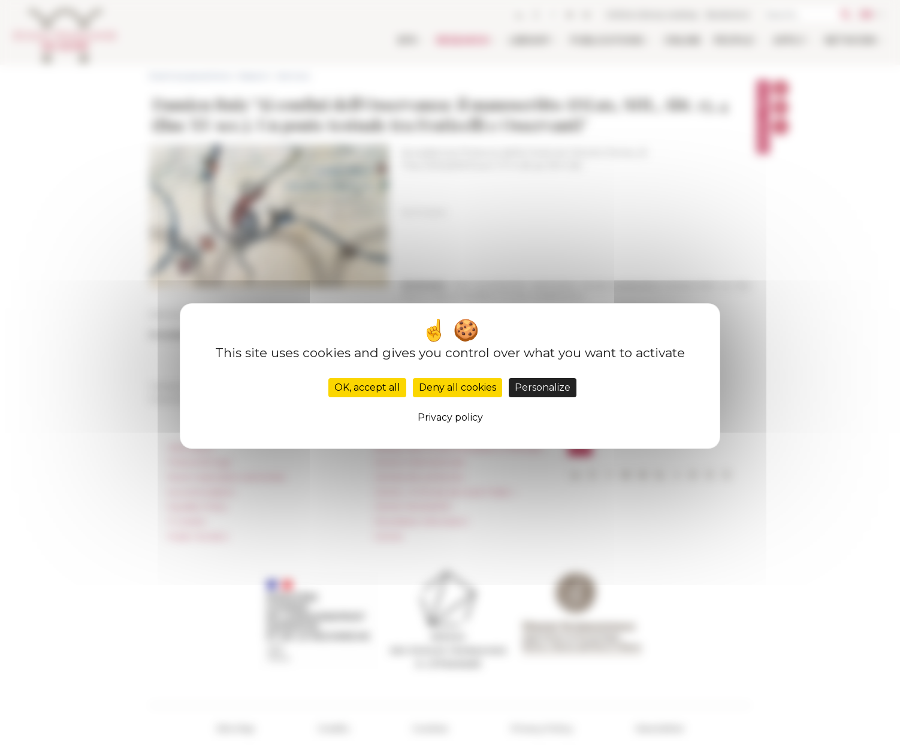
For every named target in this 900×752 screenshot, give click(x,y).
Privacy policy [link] (450, 417)
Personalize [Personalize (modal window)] (542, 387)
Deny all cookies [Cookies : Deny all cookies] (457, 387)
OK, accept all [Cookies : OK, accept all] (367, 387)
